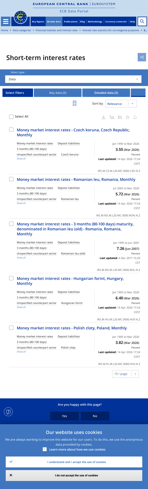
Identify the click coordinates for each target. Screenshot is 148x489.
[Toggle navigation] (6, 21)
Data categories (22, 30)
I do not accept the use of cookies (76, 475)
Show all (21, 158)
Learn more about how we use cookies (77, 449)
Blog (82, 21)
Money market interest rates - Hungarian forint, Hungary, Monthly (70, 281)
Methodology (95, 21)
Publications (70, 21)
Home (4, 30)
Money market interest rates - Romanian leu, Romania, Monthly (76, 179)
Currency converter (116, 21)
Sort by (97, 103)
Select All (21, 116)
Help (132, 21)
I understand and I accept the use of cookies (76, 462)
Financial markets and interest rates (57, 30)
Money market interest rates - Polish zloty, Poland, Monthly (72, 328)
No (95, 416)
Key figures (38, 21)
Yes (64, 416)
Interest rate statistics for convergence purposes (110, 30)
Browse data (54, 21)
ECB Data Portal (74, 11)
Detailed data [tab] (106, 93)
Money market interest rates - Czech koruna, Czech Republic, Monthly (73, 132)
